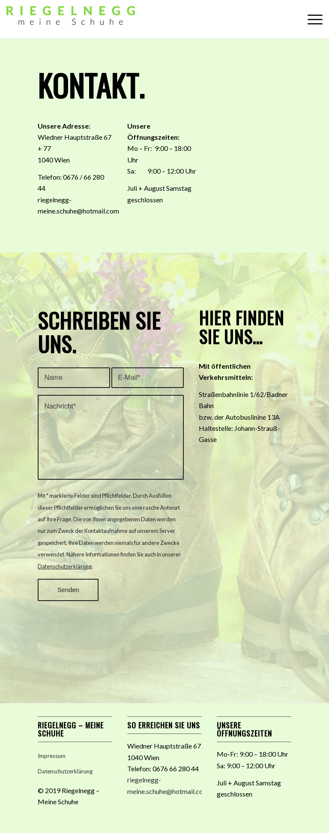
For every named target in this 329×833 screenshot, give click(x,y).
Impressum (52, 755)
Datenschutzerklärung (65, 566)
